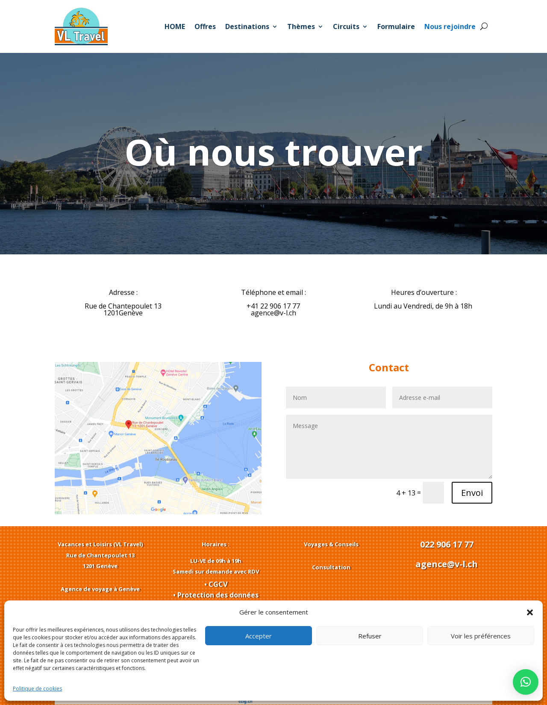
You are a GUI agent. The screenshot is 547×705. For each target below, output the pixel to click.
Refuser (370, 636)
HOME (175, 26)
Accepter (258, 636)
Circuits (346, 26)
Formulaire (396, 26)
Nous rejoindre (450, 26)
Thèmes (301, 26)
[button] (530, 612)
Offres (205, 26)
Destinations (247, 26)
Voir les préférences (481, 636)
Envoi (472, 492)
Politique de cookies (37, 688)
